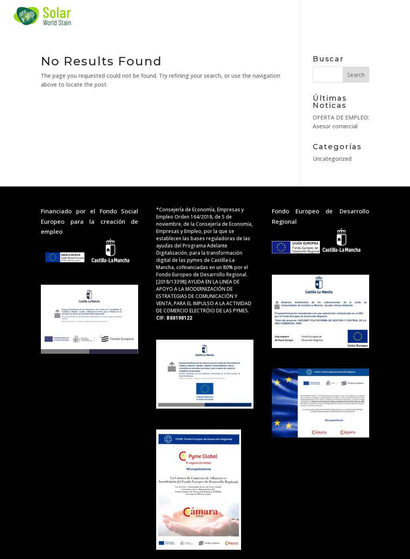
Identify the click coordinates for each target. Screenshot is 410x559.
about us (262, 16)
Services (156, 16)
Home (113, 16)
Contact (322, 16)
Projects (208, 16)
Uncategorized (332, 158)
